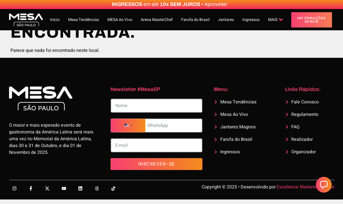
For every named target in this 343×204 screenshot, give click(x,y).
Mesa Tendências (83, 20)
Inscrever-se (156, 164)
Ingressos (251, 20)
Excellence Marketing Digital (305, 187)
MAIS (275, 19)
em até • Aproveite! (169, 4)
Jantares (226, 20)
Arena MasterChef (157, 20)
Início (55, 20)
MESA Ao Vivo (119, 20)
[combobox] (128, 125)
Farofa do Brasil (195, 20)
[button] (324, 185)
